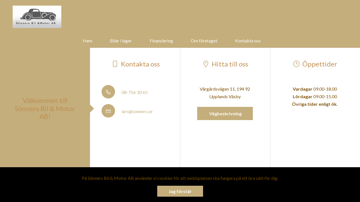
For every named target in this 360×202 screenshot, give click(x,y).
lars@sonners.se (127, 111)
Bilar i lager (121, 40)
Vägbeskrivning (225, 113)
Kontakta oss (248, 40)
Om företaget (204, 40)
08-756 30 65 (125, 92)
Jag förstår (180, 191)
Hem (87, 40)
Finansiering (161, 40)
